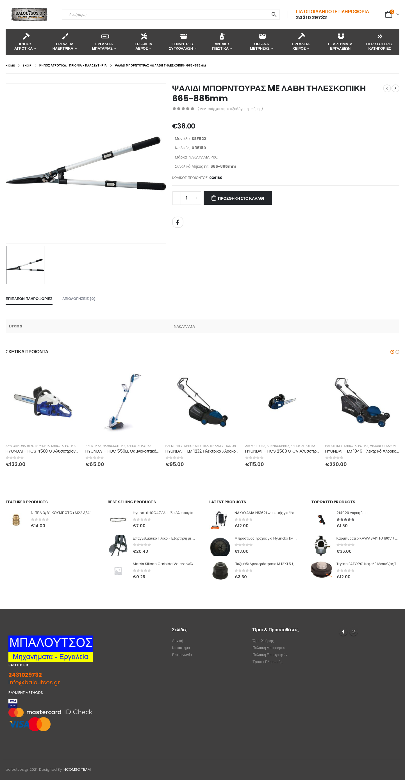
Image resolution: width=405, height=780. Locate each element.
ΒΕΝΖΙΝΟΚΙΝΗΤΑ (38, 446)
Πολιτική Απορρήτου (268, 647)
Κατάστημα (181, 647)
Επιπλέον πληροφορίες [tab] (29, 298)
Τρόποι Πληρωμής (267, 661)
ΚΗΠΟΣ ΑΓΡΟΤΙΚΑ (63, 446)
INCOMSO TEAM (77, 769)
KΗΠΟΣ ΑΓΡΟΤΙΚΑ (23, 41)
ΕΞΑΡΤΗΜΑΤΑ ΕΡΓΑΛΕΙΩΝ (340, 41)
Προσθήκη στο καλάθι (241, 198)
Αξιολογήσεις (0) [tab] (79, 298)
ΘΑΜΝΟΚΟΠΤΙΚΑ (114, 446)
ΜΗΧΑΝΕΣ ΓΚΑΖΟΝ (223, 446)
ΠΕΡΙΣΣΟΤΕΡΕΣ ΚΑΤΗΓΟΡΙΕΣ (379, 41)
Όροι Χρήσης (263, 640)
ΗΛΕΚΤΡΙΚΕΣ (174, 446)
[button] (392, 351)
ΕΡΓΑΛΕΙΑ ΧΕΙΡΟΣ (301, 41)
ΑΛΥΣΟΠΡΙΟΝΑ (16, 446)
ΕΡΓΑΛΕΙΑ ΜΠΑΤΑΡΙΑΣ (102, 41)
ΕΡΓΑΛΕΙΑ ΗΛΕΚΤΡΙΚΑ (63, 41)
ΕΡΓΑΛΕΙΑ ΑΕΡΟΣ (143, 41)
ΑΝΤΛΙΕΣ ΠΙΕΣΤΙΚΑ (221, 41)
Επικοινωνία (182, 654)
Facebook (177, 222)
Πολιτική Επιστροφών (269, 654)
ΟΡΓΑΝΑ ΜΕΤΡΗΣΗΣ (259, 41)
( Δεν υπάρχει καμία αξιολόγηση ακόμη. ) (230, 108)
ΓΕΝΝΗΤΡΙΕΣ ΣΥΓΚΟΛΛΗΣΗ (181, 41)
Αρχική (177, 640)
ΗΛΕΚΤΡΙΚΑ (93, 446)
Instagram (353, 631)
